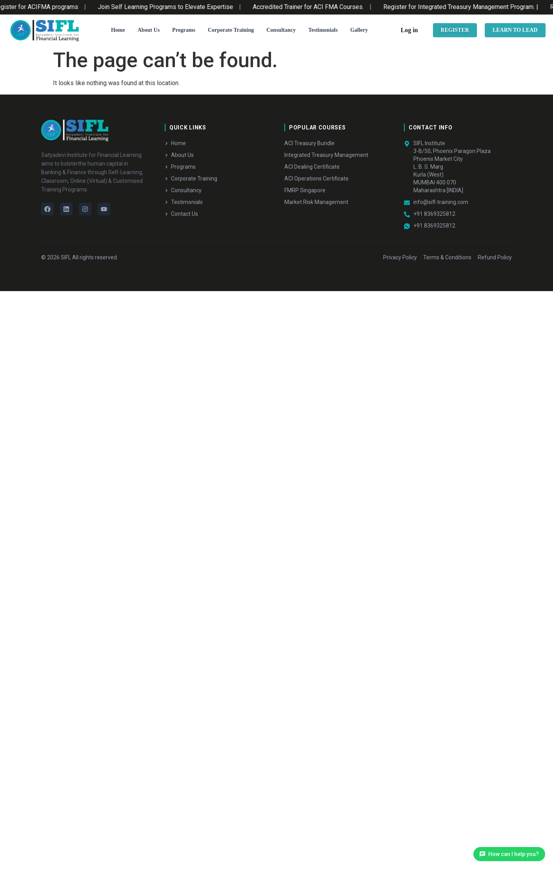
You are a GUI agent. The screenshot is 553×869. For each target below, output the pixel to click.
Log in (409, 30)
